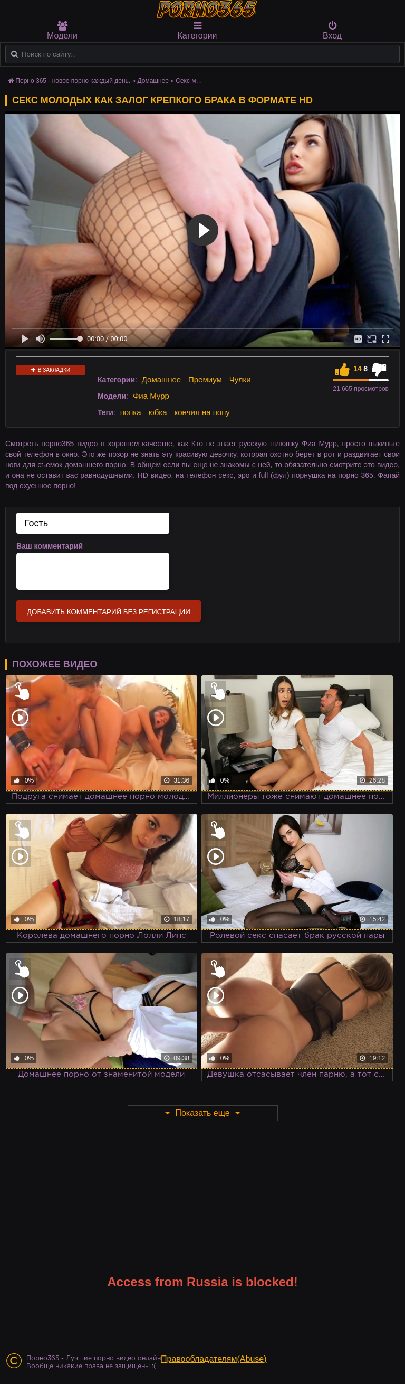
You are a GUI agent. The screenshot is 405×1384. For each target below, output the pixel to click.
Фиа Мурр (151, 395)
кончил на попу (201, 412)
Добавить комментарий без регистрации (108, 612)
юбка (157, 412)
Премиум (205, 379)
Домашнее (161, 379)
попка (130, 412)
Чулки (240, 379)
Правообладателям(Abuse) (214, 1358)
